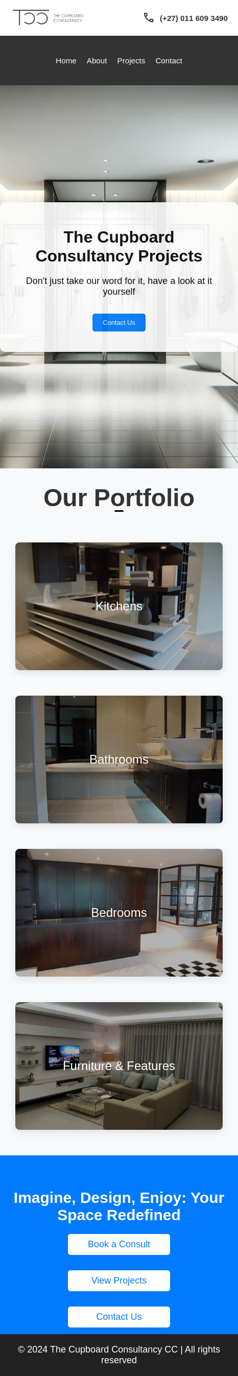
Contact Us (119, 322)
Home (66, 60)
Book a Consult (119, 1244)
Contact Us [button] (118, 1317)
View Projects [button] (119, 1280)
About (97, 60)
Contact (168, 60)
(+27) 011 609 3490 (194, 18)
